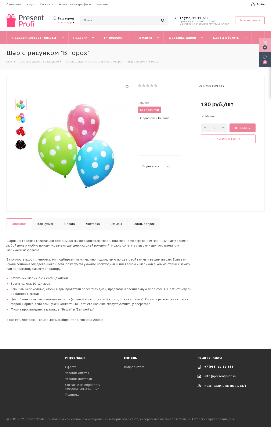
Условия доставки (78, 379)
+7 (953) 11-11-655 (193, 18)
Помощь (130, 358)
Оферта (70, 367)
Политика (72, 394)
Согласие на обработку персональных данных (82, 387)
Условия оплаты (77, 373)
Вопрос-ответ (134, 367)
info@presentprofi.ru (220, 376)
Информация (75, 358)
